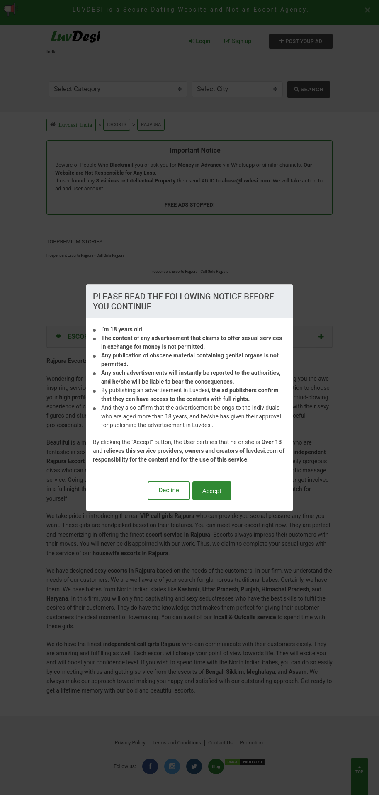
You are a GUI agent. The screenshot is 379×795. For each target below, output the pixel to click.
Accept (211, 490)
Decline (168, 490)
